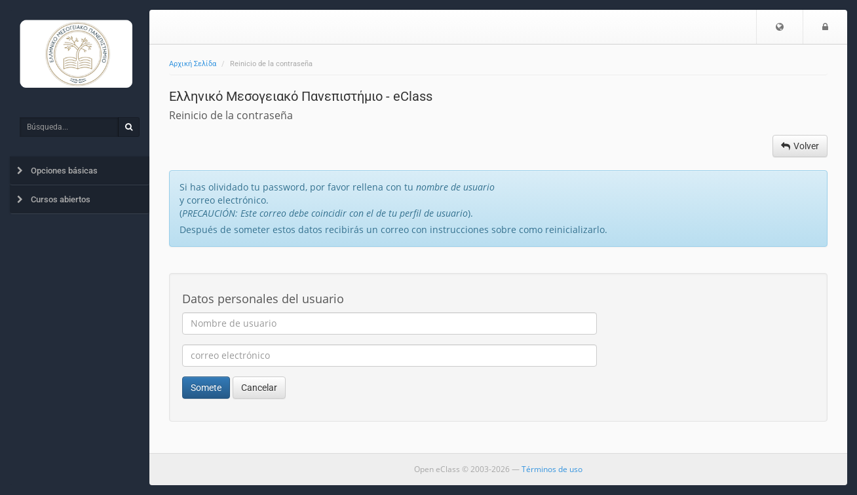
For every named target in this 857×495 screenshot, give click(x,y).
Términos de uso (552, 469)
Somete (206, 387)
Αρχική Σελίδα (192, 64)
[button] (780, 27)
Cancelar (259, 387)
